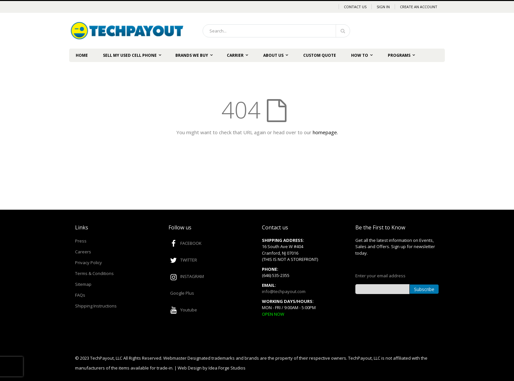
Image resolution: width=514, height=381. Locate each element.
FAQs (80, 295)
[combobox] (276, 30)
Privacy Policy (88, 262)
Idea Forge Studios (227, 368)
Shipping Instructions (96, 306)
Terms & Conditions (94, 273)
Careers (83, 252)
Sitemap (83, 284)
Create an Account (418, 6)
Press (81, 241)
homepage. (325, 132)
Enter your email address (380, 276)
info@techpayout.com (284, 291)
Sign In (383, 6)
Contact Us (355, 6)
